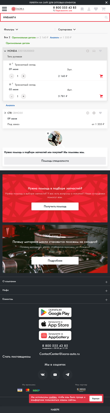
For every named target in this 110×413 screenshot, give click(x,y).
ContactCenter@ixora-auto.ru (59, 354)
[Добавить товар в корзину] (101, 76)
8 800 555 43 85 (64, 8)
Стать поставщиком (16, 356)
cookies (53, 397)
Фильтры (11, 29)
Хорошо (95, 398)
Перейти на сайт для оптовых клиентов (52, 2)
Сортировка (66, 29)
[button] (55, 54)
